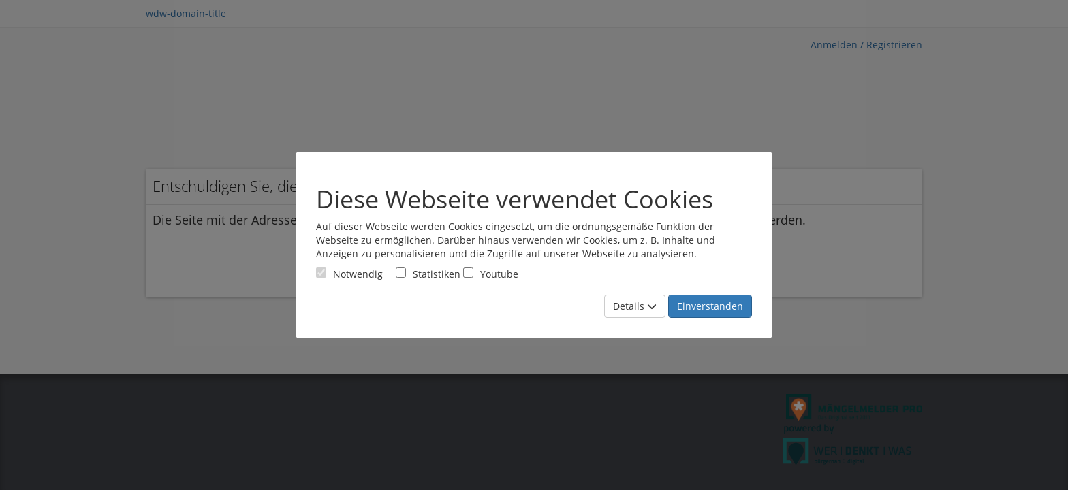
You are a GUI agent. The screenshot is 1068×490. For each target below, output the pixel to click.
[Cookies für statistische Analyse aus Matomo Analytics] (401, 272)
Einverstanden (710, 305)
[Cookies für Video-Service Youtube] (468, 272)
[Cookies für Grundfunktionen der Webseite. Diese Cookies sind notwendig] (349, 273)
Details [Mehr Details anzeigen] (635, 305)
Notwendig (349, 273)
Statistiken (428, 273)
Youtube (490, 273)
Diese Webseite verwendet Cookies (514, 199)
